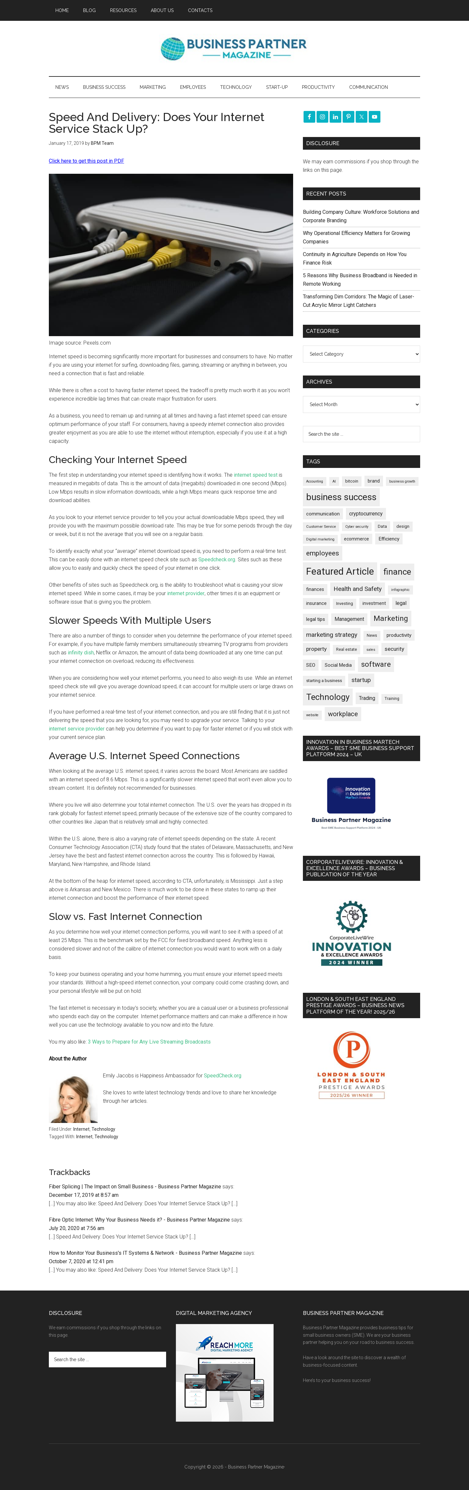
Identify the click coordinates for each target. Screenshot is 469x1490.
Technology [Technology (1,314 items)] (327, 697)
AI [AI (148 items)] (334, 481)
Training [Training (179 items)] (392, 698)
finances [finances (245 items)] (315, 589)
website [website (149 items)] (312, 715)
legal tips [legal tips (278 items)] (315, 619)
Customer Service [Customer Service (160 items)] (321, 527)
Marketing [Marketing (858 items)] (391, 618)
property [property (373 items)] (316, 649)
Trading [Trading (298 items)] (367, 698)
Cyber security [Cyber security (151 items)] (356, 527)
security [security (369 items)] (394, 649)
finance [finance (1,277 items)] (397, 572)
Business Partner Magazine (234, 48)
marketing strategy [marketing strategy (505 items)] (331, 634)
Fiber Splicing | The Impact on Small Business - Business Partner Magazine (135, 1186)
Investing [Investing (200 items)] (344, 603)
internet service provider (77, 729)
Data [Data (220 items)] (382, 526)
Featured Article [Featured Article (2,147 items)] (340, 571)
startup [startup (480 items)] (361, 680)
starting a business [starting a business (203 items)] (324, 680)
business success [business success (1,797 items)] (341, 497)
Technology (103, 1129)
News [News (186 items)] (372, 635)
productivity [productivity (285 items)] (399, 635)
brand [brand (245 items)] (374, 481)
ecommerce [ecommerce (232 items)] (356, 538)
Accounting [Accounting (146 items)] (314, 481)
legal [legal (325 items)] (400, 603)
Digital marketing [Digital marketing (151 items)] (320, 539)
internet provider (186, 593)
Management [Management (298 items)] (349, 619)
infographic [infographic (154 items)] (400, 590)
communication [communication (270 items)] (323, 514)
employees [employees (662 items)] (322, 553)
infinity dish (81, 652)
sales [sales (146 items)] (370, 650)
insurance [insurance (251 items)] (316, 603)
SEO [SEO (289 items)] (310, 665)
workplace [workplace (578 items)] (343, 714)
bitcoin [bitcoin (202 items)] (351, 481)
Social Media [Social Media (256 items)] (338, 665)
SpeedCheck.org (222, 1076)
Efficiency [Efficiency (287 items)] (388, 539)
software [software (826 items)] (376, 664)
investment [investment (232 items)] (374, 603)
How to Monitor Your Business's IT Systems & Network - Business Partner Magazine (145, 1253)
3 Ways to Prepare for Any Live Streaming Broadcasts (149, 1042)
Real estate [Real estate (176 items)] (346, 649)
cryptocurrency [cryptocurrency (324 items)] (366, 514)
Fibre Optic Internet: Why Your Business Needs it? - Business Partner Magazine (139, 1220)
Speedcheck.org (216, 559)
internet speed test (255, 475)
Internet (81, 1129)
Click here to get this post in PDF (86, 161)
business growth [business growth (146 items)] (402, 481)
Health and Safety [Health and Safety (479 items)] (358, 589)
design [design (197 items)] (402, 526)
